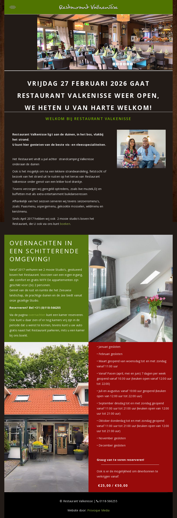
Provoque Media (98, 510)
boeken (65, 224)
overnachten (36, 315)
